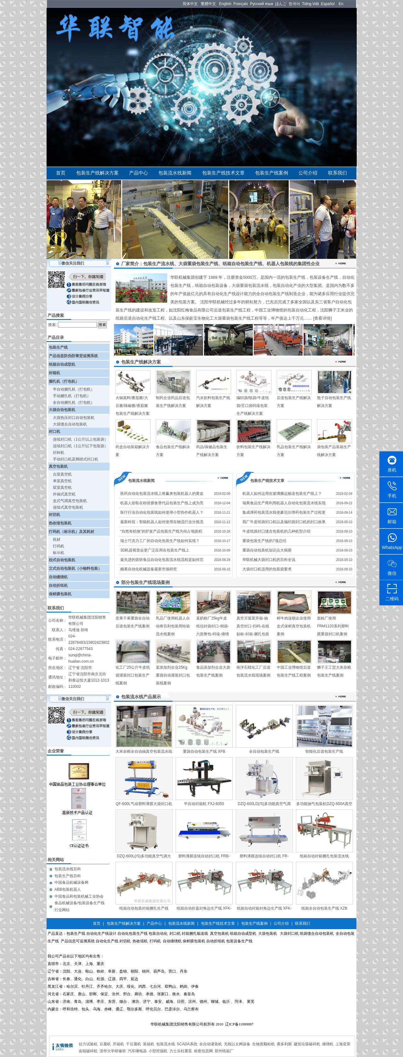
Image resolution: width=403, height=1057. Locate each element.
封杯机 (58, 452)
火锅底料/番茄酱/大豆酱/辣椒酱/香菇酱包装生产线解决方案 (133, 406)
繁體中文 (208, 4)
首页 (60, 172)
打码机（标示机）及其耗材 (71, 531)
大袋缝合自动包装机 (70, 424)
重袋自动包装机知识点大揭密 (267, 550)
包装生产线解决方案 (97, 172)
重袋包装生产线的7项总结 (264, 541)
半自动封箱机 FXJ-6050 (204, 804)
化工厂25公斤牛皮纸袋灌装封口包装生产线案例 (133, 675)
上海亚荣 (342, 1044)
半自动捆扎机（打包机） (73, 389)
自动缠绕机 (58, 577)
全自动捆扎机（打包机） (73, 402)
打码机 (58, 546)
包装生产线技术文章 (223, 172)
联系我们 (337, 172)
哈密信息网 (203, 1051)
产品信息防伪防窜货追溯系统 (73, 356)
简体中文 (190, 4)
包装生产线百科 (67, 876)
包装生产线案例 (271, 172)
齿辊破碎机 (88, 1051)
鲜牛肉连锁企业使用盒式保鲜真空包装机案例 (294, 626)
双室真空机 (62, 487)
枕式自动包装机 (62, 560)
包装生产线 (58, 347)
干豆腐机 (133, 1044)
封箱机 (54, 373)
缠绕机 (327, 1044)
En (341, 4)
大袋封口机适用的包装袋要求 (267, 569)
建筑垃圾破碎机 (307, 1044)
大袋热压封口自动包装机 (73, 417)
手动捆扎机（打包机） (72, 396)
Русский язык (261, 4)
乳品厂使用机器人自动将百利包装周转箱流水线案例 (173, 626)
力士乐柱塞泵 (180, 1051)
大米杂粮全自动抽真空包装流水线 (144, 751)
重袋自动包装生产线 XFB (204, 751)
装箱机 (148, 1044)
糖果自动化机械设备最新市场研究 (148, 569)
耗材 (56, 539)
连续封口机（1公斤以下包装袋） (80, 446)
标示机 (58, 553)
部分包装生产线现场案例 (145, 582)
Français (241, 4)
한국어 (294, 4)
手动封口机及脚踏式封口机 (75, 459)
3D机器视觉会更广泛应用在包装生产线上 (154, 550)
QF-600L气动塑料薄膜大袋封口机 (144, 804)
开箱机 (118, 1044)
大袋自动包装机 (62, 410)
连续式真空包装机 (68, 507)
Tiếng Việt (310, 4)
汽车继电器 (137, 1051)
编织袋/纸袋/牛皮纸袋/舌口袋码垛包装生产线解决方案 (252, 406)
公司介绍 (307, 172)
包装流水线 (165, 1044)
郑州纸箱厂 (224, 1051)
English (225, 4)
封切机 (54, 514)
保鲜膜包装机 (60, 594)
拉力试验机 (88, 1044)
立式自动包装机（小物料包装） (75, 568)
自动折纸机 (58, 585)
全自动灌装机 (210, 1044)
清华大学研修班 (112, 1051)
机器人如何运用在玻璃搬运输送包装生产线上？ (282, 493)
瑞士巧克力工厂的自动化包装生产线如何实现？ (160, 541)
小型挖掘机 (158, 1051)
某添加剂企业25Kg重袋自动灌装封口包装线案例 (173, 675)
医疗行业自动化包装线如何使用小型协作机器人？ (161, 512)
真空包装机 (58, 466)
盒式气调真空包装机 (70, 501)
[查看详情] (322, 318)
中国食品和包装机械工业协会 (79, 896)
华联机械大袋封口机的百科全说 (268, 559)
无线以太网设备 (237, 1044)
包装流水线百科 (67, 869)
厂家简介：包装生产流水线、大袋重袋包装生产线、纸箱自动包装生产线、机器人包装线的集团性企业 (220, 263)
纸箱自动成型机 (62, 364)
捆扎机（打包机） (64, 381)
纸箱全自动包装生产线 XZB (324, 908)
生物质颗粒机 (263, 1044)
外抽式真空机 (64, 494)
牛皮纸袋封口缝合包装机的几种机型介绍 (276, 531)
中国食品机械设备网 (71, 882)
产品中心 (138, 172)
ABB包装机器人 (67, 889)
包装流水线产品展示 (141, 696)
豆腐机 (105, 1044)
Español (328, 4)
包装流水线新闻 (174, 172)
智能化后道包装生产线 (324, 751)
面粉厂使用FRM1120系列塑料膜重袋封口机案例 (333, 626)
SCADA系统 (187, 1044)
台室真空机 (62, 474)
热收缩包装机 (60, 523)
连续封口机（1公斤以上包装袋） (80, 439)
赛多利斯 (284, 1044)
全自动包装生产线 (264, 751)
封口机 (54, 431)
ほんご (281, 4)
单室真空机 (62, 481)
